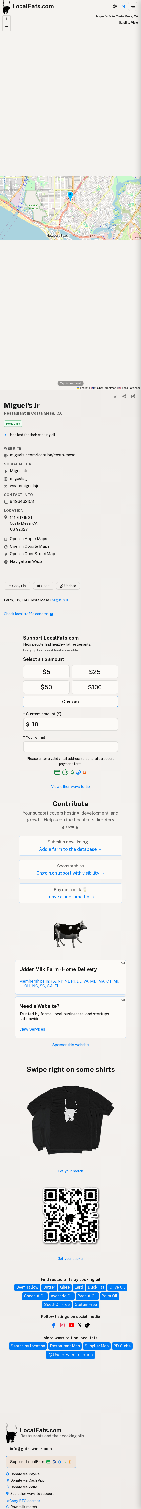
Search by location (28, 1346)
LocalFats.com (40, 1430)
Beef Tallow (27, 1287)
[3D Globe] (115, 6)
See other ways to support (30, 1493)
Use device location (70, 1354)
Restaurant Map (65, 1346)
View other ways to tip (70, 786)
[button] (6, 19)
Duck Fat (96, 1287)
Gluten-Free (86, 1304)
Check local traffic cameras (28, 614)
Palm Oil (109, 1296)
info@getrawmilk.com (31, 1448)
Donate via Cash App (25, 1480)
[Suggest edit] (133, 396)
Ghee (65, 1287)
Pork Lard (13, 423)
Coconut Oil (35, 1296)
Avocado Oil (62, 1296)
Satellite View (128, 22)
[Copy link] (116, 396)
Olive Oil (117, 1287)
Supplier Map (97, 1346)
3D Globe (122, 1346)
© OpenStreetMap (103, 387)
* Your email (34, 737)
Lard (79, 1287)
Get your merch (70, 1171)
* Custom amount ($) (42, 714)
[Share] (124, 396)
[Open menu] (132, 6)
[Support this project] (123, 6)
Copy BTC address (23, 1501)
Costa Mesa (39, 600)
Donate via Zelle (21, 1487)
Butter (49, 1287)
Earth (8, 600)
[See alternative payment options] (79, 772)
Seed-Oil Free (57, 1304)
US (17, 600)
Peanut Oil (87, 1296)
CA (24, 600)
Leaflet (82, 387)
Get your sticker (71, 1258)
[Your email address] (70, 746)
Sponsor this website (70, 1045)
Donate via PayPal (23, 1474)
